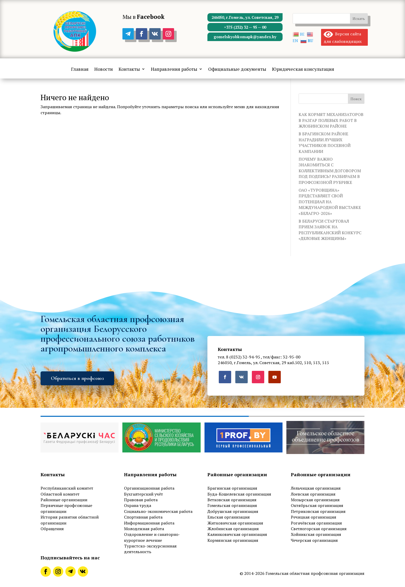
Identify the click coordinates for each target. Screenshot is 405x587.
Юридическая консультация (303, 69)
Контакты (129, 69)
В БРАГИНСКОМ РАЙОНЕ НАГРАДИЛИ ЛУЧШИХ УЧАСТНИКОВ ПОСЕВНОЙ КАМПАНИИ (325, 142)
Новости (103, 69)
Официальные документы (237, 69)
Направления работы (174, 69)
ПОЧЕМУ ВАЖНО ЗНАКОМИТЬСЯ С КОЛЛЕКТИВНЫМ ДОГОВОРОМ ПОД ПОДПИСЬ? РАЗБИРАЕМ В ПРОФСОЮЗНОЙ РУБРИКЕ (330, 170)
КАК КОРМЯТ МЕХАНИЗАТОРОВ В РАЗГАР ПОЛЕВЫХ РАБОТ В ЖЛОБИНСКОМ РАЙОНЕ (331, 120)
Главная (80, 69)
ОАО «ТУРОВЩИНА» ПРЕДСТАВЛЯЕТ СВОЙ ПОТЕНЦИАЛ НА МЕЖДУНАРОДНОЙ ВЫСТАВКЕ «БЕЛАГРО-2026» (330, 201)
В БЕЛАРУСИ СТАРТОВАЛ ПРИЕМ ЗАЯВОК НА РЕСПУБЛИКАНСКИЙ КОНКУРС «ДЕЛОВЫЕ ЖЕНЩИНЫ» (330, 229)
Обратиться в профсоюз (77, 378)
